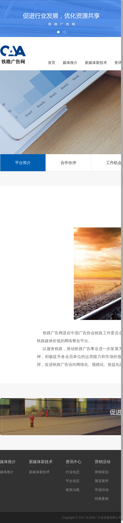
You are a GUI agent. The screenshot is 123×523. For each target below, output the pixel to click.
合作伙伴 (68, 163)
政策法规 (72, 490)
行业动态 (72, 472)
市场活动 (101, 490)
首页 (51, 62)
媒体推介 (70, 62)
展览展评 (101, 481)
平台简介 (23, 163)
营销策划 (101, 472)
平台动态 (72, 481)
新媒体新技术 (96, 62)
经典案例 (101, 499)
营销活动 (102, 462)
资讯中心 (73, 462)
